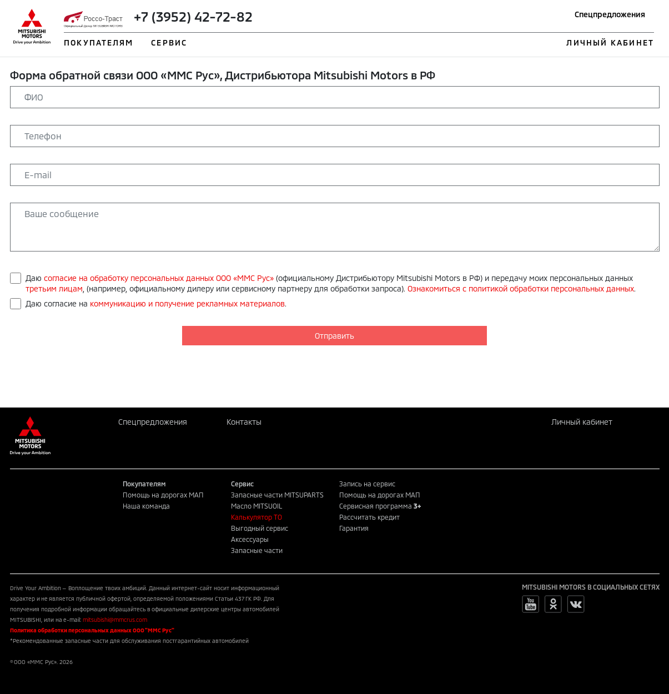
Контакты (244, 421)
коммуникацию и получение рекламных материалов (187, 303)
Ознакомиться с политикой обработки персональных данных (521, 288)
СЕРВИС (169, 42)
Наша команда (146, 506)
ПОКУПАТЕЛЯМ (98, 42)
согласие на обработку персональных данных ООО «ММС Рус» (159, 278)
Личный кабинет (581, 421)
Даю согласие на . (156, 303)
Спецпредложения (610, 14)
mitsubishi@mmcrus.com (115, 619)
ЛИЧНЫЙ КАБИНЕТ (609, 42)
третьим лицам (54, 288)
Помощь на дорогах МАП (163, 495)
